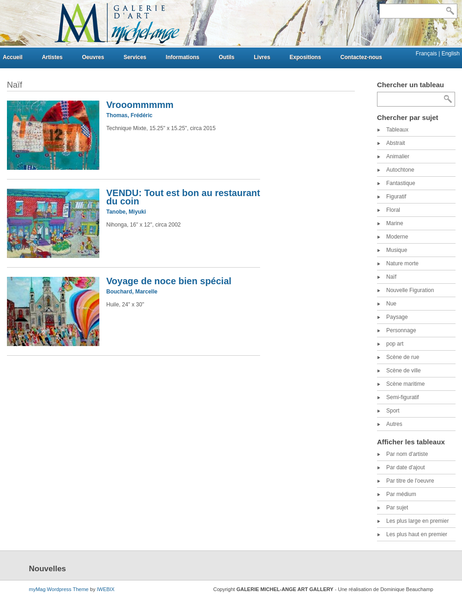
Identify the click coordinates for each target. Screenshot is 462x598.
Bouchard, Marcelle (132, 291)
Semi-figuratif (402, 397)
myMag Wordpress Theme (59, 589)
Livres (262, 57)
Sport (393, 410)
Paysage (397, 317)
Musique (396, 250)
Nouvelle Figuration (410, 290)
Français (427, 53)
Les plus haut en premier (416, 534)
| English (449, 53)
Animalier (397, 156)
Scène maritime (405, 384)
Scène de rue (402, 357)
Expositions (305, 57)
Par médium (401, 494)
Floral (393, 210)
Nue (391, 303)
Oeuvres (93, 57)
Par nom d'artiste (407, 454)
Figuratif (396, 196)
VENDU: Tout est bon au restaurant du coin (183, 197)
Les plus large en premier (417, 521)
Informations (183, 57)
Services (134, 57)
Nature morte (402, 263)
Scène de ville (403, 370)
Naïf (391, 277)
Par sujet (397, 507)
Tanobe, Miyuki (126, 212)
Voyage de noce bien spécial (168, 281)
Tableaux (397, 129)
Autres (394, 424)
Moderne (397, 236)
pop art (394, 344)
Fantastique (400, 183)
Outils (226, 57)
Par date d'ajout (405, 467)
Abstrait (395, 143)
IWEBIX (106, 589)
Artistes (52, 57)
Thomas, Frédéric (129, 115)
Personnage (401, 330)
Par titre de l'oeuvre (410, 481)
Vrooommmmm (140, 105)
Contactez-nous (361, 57)
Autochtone (400, 170)
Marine (394, 223)
